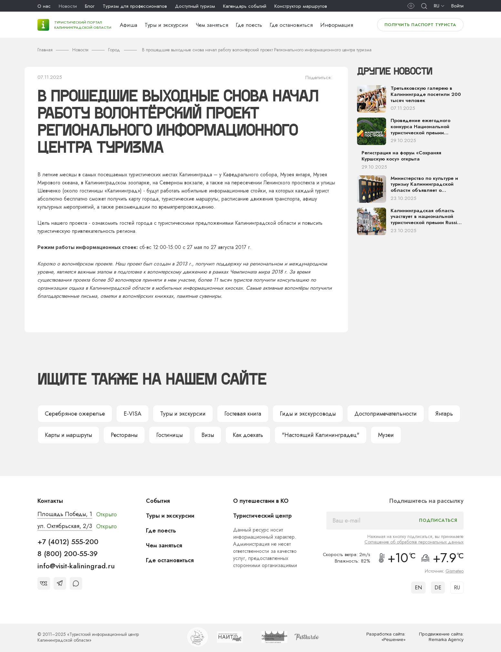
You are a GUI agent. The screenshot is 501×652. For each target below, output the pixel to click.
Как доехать (248, 435)
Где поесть (249, 25)
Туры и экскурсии (166, 25)
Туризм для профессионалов (135, 6)
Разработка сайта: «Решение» (385, 637)
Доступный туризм (195, 6)
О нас (44, 6)
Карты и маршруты (68, 435)
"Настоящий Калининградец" (320, 435)
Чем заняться (212, 25)
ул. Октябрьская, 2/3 (64, 526)
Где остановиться (291, 25)
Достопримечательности (385, 413)
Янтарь (444, 413)
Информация (336, 25)
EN (418, 587)
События (158, 501)
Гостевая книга (242, 413)
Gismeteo (454, 571)
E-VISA (132, 413)
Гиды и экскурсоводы (308, 413)
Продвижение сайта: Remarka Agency (441, 637)
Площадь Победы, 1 (64, 514)
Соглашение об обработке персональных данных (414, 542)
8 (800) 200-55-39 (67, 553)
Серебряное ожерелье (75, 413)
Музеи (386, 435)
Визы (207, 435)
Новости (68, 6)
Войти (457, 5)
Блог (90, 6)
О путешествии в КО (261, 501)
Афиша (128, 25)
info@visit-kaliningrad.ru (76, 566)
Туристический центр (262, 516)
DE (438, 587)
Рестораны (124, 435)
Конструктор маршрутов (300, 6)
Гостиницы (169, 435)
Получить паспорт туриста (420, 25)
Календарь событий (244, 6)
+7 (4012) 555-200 (67, 541)
